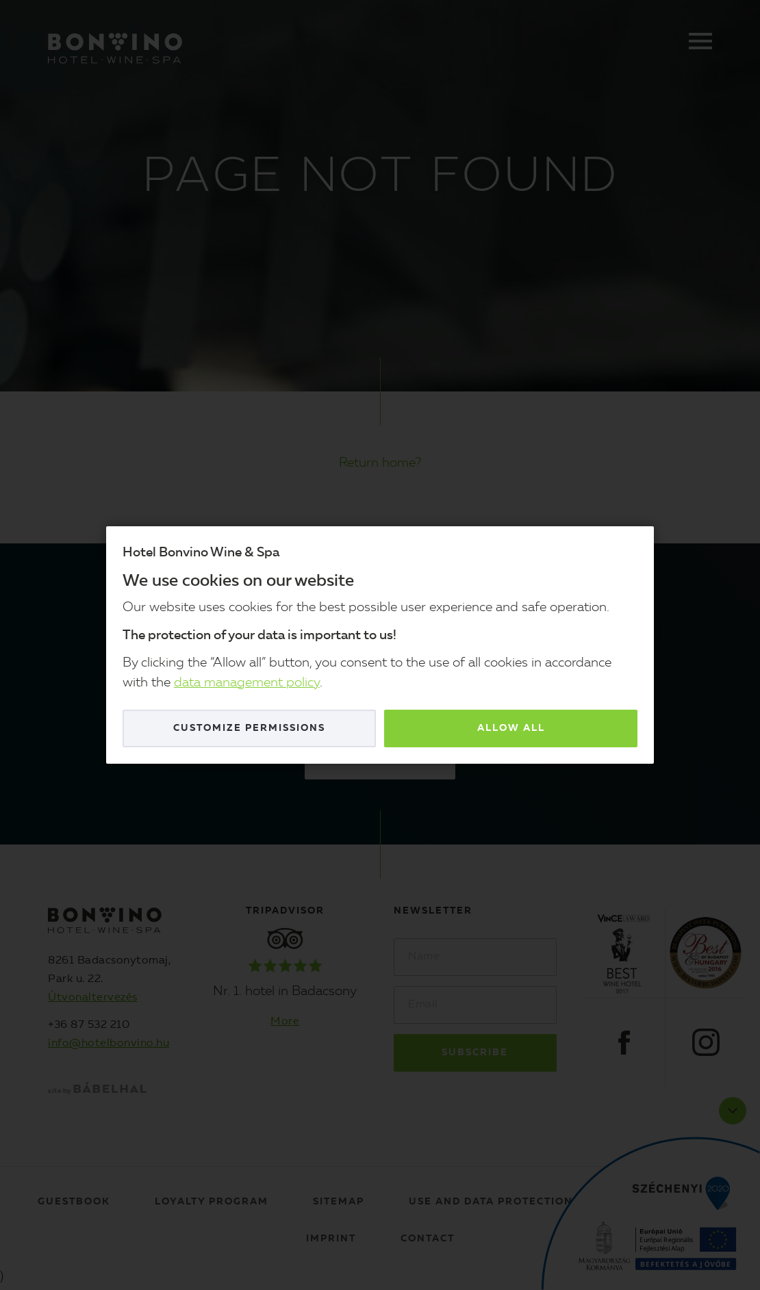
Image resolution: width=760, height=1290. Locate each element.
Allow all (511, 728)
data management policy (247, 683)
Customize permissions (249, 728)
